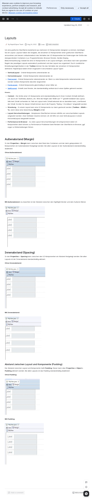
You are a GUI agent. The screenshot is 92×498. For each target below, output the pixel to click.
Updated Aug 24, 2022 (73, 25)
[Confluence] (12, 19)
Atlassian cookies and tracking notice (23, 13)
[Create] (75, 19)
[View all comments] (86, 482)
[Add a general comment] (16, 493)
